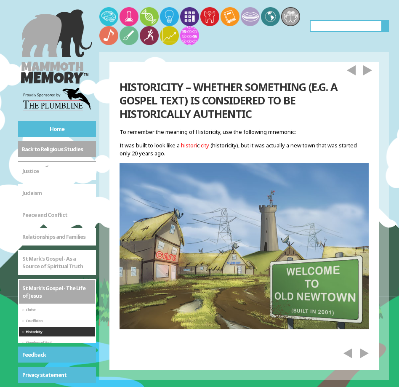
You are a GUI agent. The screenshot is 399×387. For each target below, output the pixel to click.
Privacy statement (44, 375)
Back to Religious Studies (52, 149)
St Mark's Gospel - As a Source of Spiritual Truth (52, 183)
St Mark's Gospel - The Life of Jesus (53, 212)
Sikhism (31, 334)
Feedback (34, 354)
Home (57, 129)
